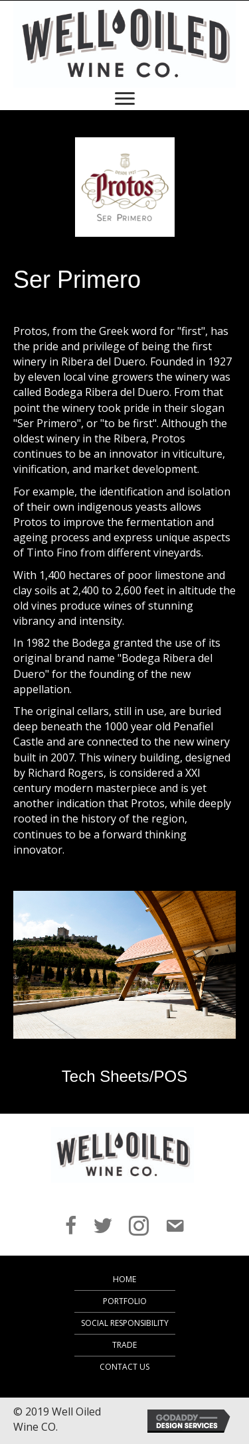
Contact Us (124, 1366)
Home (124, 1279)
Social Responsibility (125, 1323)
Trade (124, 1344)
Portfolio (125, 1301)
